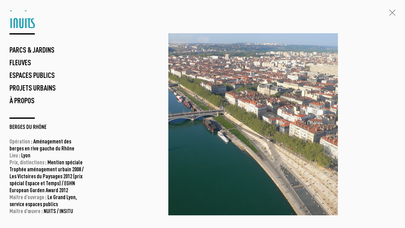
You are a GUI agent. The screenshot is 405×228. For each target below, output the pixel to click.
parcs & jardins (31, 50)
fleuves (20, 63)
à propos (21, 101)
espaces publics (32, 76)
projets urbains (32, 88)
